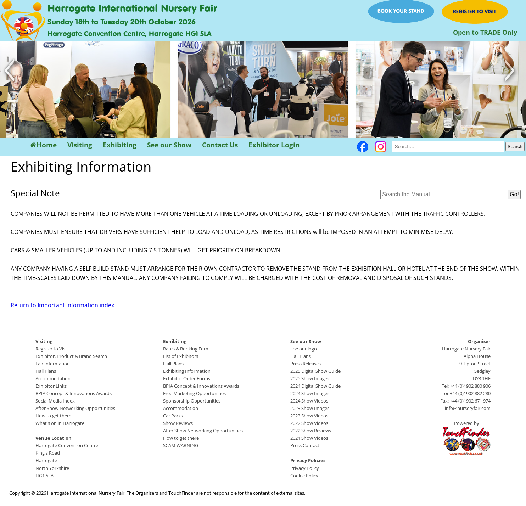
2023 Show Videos (309, 415)
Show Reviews (178, 423)
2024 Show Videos (309, 401)
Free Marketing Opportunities (194, 393)
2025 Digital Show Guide (315, 371)
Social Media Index (55, 401)
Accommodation (53, 378)
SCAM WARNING (180, 445)
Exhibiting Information (187, 371)
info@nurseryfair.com (468, 408)
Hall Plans (45, 371)
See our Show (169, 145)
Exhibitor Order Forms (186, 378)
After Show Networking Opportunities (75, 408)
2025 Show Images (309, 378)
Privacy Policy (304, 468)
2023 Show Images (309, 408)
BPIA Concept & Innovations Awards (73, 393)
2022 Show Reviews (310, 430)
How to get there (53, 415)
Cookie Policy (304, 475)
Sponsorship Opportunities (191, 401)
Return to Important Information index (62, 305)
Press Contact (304, 445)
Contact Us (220, 145)
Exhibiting (119, 145)
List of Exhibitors (180, 356)
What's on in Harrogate (59, 423)
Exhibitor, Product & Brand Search (71, 356)
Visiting (79, 145)
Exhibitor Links (51, 386)
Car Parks (173, 415)
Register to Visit (51, 348)
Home (43, 145)
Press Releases (305, 363)
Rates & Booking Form (186, 348)
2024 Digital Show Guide (315, 386)
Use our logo (303, 348)
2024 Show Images (309, 393)
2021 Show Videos (309, 438)
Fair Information (52, 363)
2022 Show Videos (309, 423)
